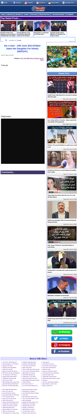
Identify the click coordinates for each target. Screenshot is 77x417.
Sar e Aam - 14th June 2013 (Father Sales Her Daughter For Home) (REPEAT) (22, 48)
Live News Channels (58, 14)
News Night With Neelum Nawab (30, 393)
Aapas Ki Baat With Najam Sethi (11, 402)
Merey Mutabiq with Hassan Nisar (11, 382)
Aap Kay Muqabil (26, 400)
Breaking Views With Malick (9, 367)
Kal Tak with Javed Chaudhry (49, 365)
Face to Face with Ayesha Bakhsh (30, 371)
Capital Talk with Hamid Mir (9, 378)
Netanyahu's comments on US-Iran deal (42, 28)
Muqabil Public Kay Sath (28, 405)
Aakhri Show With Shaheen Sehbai (51, 378)
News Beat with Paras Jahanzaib (50, 373)
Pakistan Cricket (46, 369)
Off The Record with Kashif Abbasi (11, 373)
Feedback (70, 14)
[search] (35, 40)
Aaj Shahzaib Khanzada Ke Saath (30, 380)
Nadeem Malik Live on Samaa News (10, 409)
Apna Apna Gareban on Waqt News (29, 389)
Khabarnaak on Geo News (29, 376)
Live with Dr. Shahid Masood (10, 362)
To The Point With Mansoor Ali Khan (29, 386)
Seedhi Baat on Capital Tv (28, 391)
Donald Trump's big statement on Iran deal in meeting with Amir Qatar (8, 28)
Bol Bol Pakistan (26, 382)
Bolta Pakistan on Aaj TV (28, 409)
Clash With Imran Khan (48, 364)
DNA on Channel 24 (47, 385)
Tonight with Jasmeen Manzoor (10, 404)
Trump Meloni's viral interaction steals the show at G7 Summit (25, 28)
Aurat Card (25, 394)
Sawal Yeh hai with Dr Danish (10, 405)
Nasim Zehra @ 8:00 (8, 400)
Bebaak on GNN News (28, 407)
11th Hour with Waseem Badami (50, 382)
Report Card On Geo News (9, 398)
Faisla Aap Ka (45, 362)
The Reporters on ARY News (10, 374)
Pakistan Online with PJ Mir (29, 413)
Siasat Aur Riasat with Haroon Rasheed (10, 371)
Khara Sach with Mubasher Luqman (49, 368)
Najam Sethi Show (27, 367)
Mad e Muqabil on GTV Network (10, 364)
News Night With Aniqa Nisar (10, 389)
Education (44, 380)
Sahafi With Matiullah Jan (28, 374)
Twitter (5, 2)
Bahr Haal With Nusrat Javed (29, 396)
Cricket (26, 14)
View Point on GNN (7, 380)
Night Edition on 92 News (28, 373)
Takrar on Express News (9, 411)
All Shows (18, 14)
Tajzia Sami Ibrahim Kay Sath (29, 378)
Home (3, 14)
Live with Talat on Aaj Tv (28, 411)
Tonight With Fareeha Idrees (49, 376)
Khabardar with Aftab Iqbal (29, 362)
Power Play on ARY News (28, 365)
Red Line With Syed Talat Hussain (30, 369)
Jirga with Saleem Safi (48, 374)
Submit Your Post (44, 14)
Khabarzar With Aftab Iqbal (29, 364)
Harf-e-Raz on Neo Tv (27, 383)
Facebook (18, 2)
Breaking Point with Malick (29, 404)
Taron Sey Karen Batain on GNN (30, 398)
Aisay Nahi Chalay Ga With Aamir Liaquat (11, 395)
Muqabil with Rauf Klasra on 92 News (30, 402)
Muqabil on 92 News (8, 365)
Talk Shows (10, 14)
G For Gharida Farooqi (8, 396)
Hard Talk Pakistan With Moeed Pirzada (10, 384)
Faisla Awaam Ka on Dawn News (11, 413)
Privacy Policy (55, 2)
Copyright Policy (69, 2)
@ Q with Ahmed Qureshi (9, 393)
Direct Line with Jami (8, 391)
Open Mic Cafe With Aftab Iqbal (10, 385)
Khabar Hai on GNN (8, 369)
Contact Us (42, 2)
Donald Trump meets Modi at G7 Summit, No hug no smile (59, 28)
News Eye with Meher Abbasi (49, 371)
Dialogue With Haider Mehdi (9, 376)
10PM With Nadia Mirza (8, 407)
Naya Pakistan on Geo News (49, 383)
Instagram (30, 2)
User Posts (34, 14)
